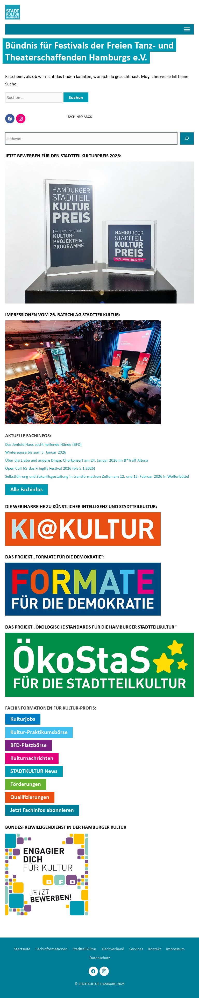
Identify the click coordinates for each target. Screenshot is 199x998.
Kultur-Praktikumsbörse (39, 732)
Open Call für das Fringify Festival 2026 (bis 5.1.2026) (50, 468)
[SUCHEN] (187, 138)
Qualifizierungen (29, 797)
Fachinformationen (51, 949)
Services (136, 949)
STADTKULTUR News (34, 771)
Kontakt (154, 949)
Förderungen (25, 784)
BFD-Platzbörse (28, 745)
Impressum (175, 949)
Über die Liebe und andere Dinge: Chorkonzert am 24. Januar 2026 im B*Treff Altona (76, 460)
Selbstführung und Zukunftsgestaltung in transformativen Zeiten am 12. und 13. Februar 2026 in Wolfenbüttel (97, 476)
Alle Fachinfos (26, 489)
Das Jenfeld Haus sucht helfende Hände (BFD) (43, 444)
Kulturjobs (22, 719)
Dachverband (113, 949)
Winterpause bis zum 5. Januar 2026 (35, 452)
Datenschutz (99, 957)
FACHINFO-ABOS (80, 116)
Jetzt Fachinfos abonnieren (42, 810)
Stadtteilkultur (84, 949)
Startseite (22, 949)
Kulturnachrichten (31, 758)
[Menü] (187, 29)
